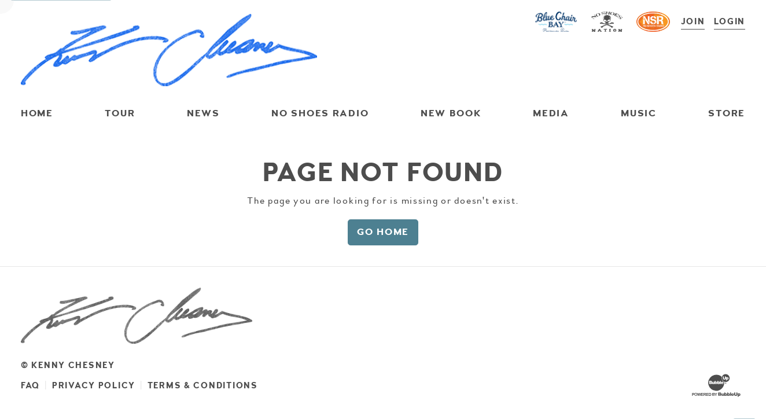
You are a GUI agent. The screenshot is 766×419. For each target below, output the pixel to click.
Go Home (383, 232)
